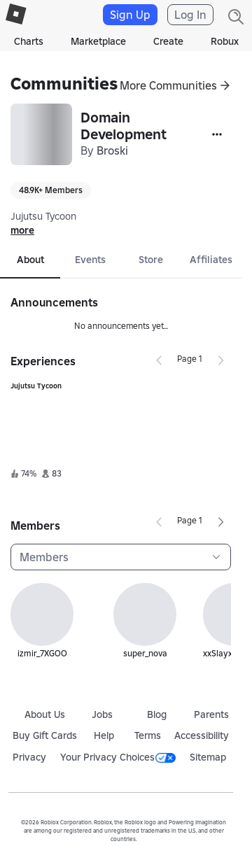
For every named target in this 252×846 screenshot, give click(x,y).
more (22, 230)
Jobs (102, 714)
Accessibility (201, 735)
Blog (157, 714)
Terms (147, 735)
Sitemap (208, 757)
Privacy (29, 757)
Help (104, 735)
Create (168, 41)
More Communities (168, 85)
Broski (112, 150)
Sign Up (130, 15)
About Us (44, 714)
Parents (211, 714)
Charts (28, 41)
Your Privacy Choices (118, 757)
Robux (225, 41)
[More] (217, 134)
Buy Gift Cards (45, 735)
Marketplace (98, 41)
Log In (190, 15)
